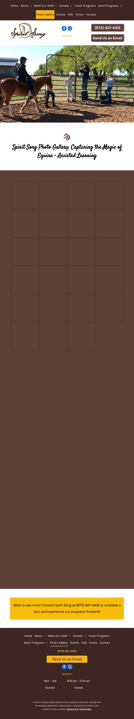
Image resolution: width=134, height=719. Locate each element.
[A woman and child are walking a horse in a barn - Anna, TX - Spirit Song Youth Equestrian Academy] (53, 508)
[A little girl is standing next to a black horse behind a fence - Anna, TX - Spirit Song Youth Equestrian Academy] (109, 536)
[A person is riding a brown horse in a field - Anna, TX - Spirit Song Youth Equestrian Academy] (24, 536)
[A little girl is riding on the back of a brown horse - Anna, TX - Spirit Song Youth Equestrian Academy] (109, 508)
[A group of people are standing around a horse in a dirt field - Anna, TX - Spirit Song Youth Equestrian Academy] (109, 366)
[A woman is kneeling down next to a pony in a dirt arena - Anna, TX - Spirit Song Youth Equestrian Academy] (24, 508)
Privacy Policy (85, 709)
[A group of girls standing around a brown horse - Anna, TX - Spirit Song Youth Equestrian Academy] (109, 423)
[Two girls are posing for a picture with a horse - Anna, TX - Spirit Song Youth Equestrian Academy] (81, 536)
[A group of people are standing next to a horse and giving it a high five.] (53, 223)
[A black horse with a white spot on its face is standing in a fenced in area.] (24, 279)
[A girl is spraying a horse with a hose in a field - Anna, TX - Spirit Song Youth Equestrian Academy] (24, 423)
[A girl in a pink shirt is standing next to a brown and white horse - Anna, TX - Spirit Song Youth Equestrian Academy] (53, 564)
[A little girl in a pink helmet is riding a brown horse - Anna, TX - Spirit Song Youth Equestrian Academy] (109, 395)
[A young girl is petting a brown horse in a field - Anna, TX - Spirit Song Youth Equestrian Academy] (81, 423)
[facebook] (64, 29)
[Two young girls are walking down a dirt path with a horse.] (24, 366)
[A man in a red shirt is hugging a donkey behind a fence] (24, 195)
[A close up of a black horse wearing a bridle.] (109, 223)
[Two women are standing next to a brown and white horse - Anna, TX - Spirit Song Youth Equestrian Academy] (109, 451)
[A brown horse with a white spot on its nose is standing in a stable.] (81, 279)
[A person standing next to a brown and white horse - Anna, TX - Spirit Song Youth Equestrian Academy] (53, 479)
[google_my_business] (69, 29)
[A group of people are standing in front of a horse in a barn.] (81, 195)
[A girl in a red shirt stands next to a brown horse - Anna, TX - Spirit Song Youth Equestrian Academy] (53, 536)
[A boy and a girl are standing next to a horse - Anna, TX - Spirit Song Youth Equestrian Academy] (53, 451)
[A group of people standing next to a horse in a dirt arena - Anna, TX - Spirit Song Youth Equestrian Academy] (24, 479)
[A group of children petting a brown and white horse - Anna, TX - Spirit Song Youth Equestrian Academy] (53, 395)
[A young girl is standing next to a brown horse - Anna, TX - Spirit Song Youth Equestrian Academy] (81, 564)
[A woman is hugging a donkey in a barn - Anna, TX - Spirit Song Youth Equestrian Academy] (109, 479)
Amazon (67, 35)
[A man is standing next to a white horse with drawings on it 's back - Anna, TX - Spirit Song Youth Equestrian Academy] (81, 451)
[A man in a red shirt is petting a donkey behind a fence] (53, 195)
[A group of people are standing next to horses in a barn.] (109, 195)
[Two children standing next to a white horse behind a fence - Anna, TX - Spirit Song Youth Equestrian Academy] (24, 564)
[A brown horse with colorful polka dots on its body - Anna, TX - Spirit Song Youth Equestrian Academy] (81, 366)
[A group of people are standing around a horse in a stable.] (24, 223)
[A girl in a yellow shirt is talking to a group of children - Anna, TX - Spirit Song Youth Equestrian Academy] (53, 366)
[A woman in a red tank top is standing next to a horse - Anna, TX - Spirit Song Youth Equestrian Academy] (53, 423)
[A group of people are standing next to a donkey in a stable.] (81, 223)
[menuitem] (15, 5)
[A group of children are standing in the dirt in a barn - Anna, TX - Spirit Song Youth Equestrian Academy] (81, 508)
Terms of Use (72, 709)
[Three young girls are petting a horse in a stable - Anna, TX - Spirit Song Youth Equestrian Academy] (81, 395)
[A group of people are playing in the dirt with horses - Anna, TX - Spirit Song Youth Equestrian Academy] (24, 395)
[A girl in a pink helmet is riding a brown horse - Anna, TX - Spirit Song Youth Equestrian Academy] (81, 479)
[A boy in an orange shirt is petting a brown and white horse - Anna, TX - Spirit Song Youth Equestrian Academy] (24, 451)
